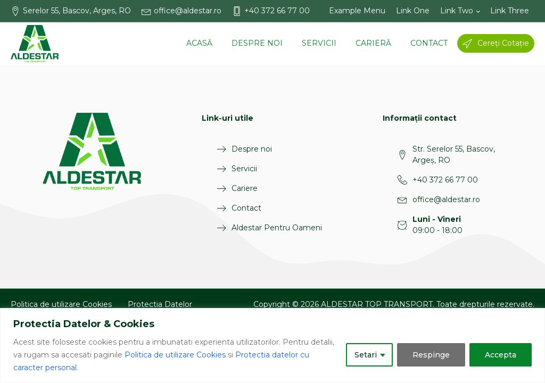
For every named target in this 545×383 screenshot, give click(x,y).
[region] (272, 345)
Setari (365, 355)
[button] (76, 10)
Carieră (373, 43)
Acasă (199, 43)
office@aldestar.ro (446, 199)
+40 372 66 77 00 (445, 180)
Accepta (500, 355)
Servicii (319, 43)
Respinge (431, 355)
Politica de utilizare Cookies (175, 355)
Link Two (456, 10)
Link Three (509, 10)
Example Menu (357, 10)
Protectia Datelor (160, 304)
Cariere (245, 188)
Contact (429, 43)
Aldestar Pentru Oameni (277, 227)
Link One (413, 10)
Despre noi (257, 43)
